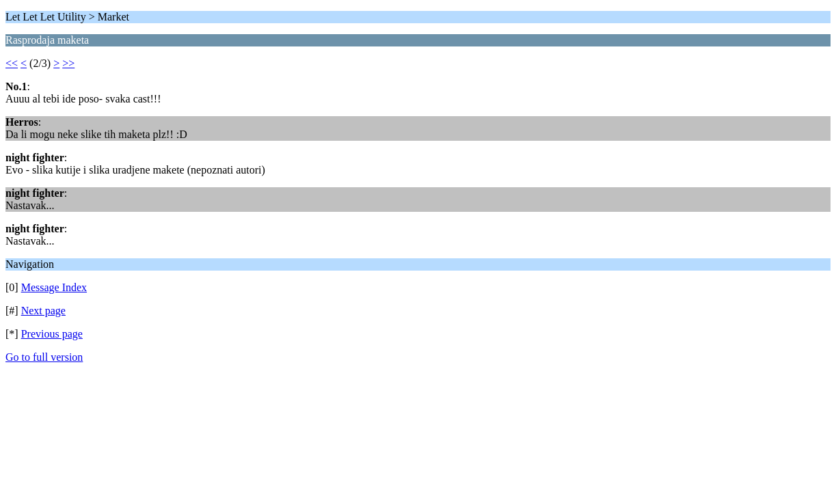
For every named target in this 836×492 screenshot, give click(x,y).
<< (11, 63)
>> (68, 63)
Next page (43, 310)
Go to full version (44, 357)
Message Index (54, 287)
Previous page (52, 334)
